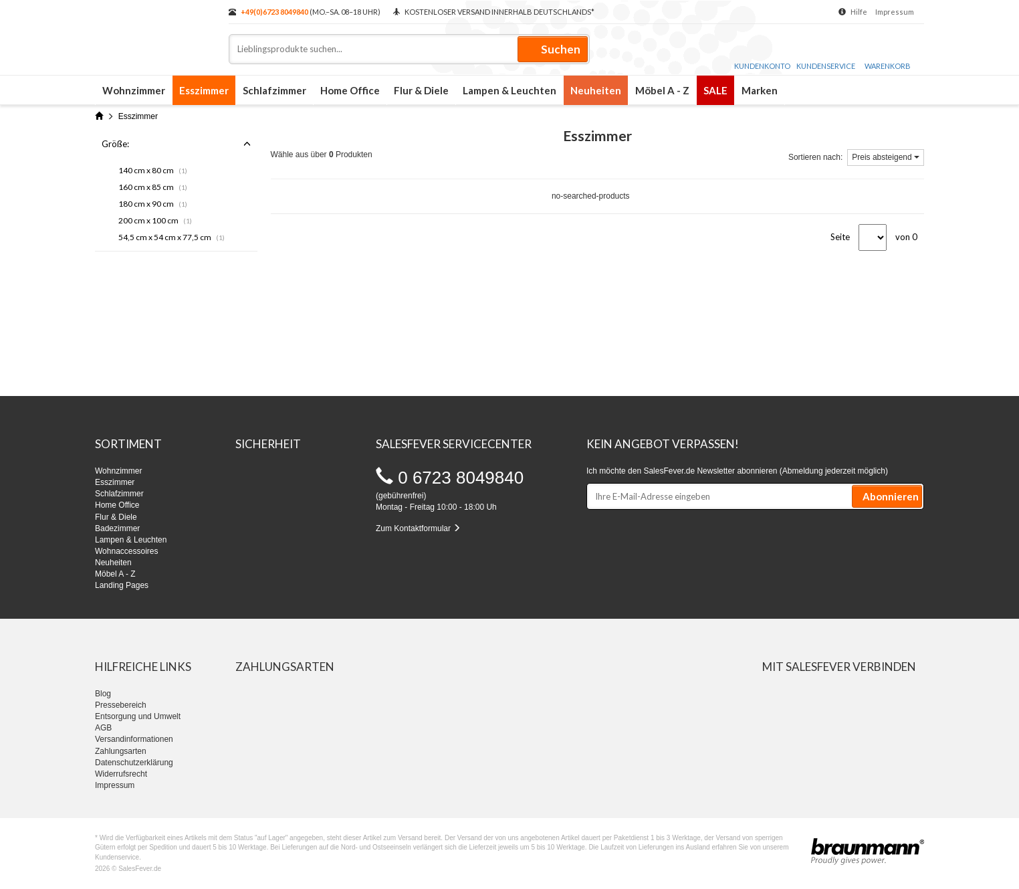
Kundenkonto (762, 52)
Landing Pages (121, 585)
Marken (760, 90)
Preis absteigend (885, 157)
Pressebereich (120, 705)
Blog (103, 693)
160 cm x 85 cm (152, 187)
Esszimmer (204, 90)
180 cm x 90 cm (152, 204)
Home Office (350, 90)
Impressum (894, 11)
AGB (103, 727)
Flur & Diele (421, 90)
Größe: (176, 143)
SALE (715, 90)
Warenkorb (888, 53)
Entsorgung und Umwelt (138, 716)
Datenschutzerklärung (134, 762)
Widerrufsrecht (121, 774)
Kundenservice (825, 52)
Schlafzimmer (274, 90)
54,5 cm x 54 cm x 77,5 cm (171, 237)
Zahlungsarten (120, 751)
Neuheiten (595, 90)
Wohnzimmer (133, 90)
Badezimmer (117, 528)
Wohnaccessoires (126, 551)
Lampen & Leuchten (509, 90)
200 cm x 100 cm (155, 220)
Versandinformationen (134, 739)
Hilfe (859, 11)
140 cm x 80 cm (152, 170)
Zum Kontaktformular (418, 528)
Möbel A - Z (662, 90)
